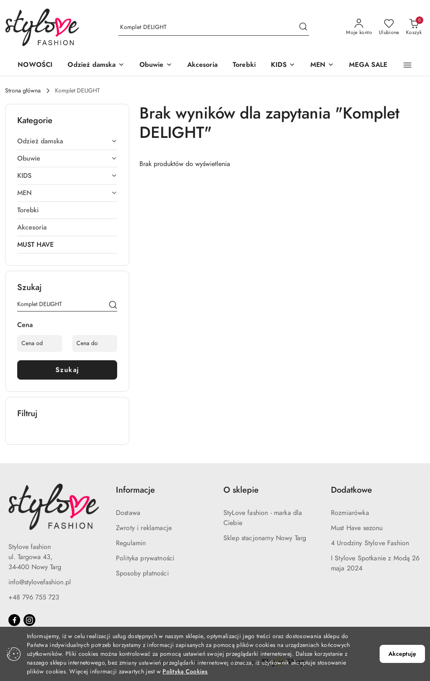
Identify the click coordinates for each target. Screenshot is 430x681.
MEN (67, 193)
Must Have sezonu (357, 528)
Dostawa (128, 512)
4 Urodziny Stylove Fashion (370, 543)
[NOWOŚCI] (35, 65)
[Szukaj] (113, 305)
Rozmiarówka (350, 512)
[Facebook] (14, 620)
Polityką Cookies (185, 672)
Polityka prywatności (145, 558)
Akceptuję (402, 654)
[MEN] (322, 65)
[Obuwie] (156, 65)
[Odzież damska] (95, 65)
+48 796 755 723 (33, 597)
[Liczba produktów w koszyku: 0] (414, 27)
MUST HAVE (35, 244)
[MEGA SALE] (368, 65)
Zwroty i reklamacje (144, 528)
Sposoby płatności (142, 573)
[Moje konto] (359, 27)
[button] (407, 65)
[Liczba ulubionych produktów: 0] (389, 27)
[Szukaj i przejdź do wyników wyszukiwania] (303, 27)
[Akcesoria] (202, 65)
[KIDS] (283, 65)
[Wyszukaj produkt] (213, 27)
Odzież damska (67, 141)
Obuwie (67, 158)
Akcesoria (32, 227)
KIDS (67, 175)
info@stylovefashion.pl (39, 582)
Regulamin (131, 543)
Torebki (28, 210)
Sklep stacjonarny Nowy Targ (264, 538)
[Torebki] (244, 65)
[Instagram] (29, 620)
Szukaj (67, 370)
